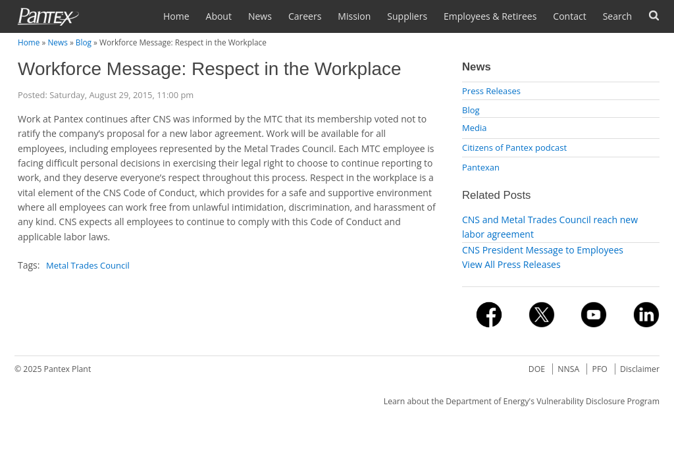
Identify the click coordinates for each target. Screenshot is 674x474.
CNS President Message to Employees (542, 250)
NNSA (568, 369)
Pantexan (481, 167)
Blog (83, 42)
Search (617, 16)
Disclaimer (640, 369)
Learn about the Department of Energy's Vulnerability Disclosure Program (522, 401)
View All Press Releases (511, 264)
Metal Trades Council (88, 265)
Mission (354, 16)
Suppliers (407, 16)
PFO (600, 369)
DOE (537, 369)
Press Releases (491, 91)
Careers (304, 16)
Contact (569, 16)
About (219, 16)
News (260, 16)
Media (474, 128)
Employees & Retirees (490, 16)
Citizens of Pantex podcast (514, 147)
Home (176, 16)
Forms (654, 15)
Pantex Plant (67, 369)
